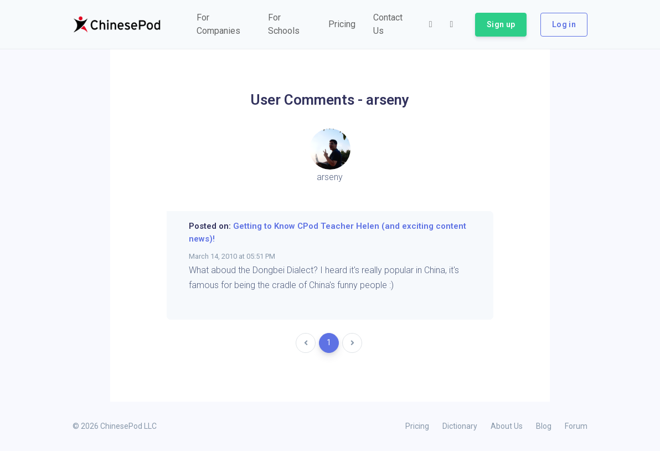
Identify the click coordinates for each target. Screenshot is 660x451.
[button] (223, 24)
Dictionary (459, 426)
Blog (543, 426)
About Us (507, 426)
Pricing (417, 426)
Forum (576, 426)
